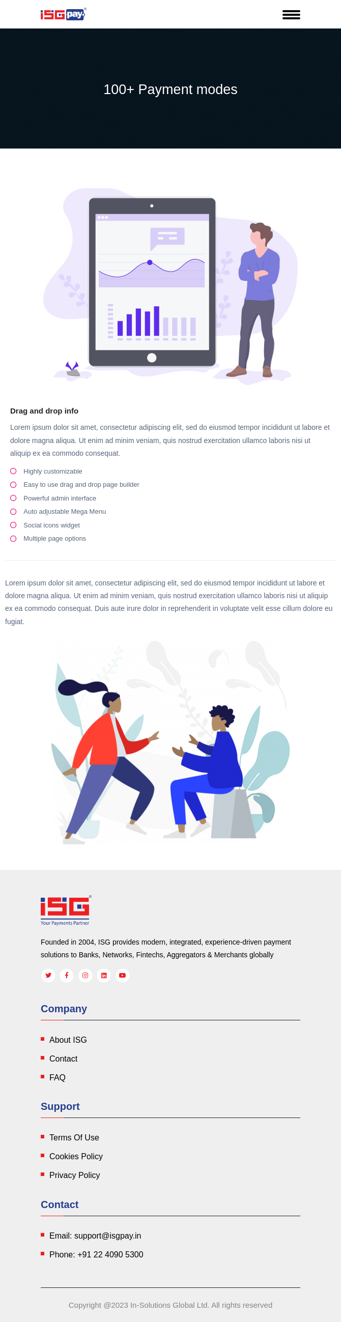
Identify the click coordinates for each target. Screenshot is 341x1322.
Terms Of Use (74, 1137)
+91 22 (110, 1254)
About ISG (68, 1040)
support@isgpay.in (107, 1235)
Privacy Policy (74, 1175)
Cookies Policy (76, 1156)
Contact (63, 1058)
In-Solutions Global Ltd (169, 1305)
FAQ (57, 1077)
